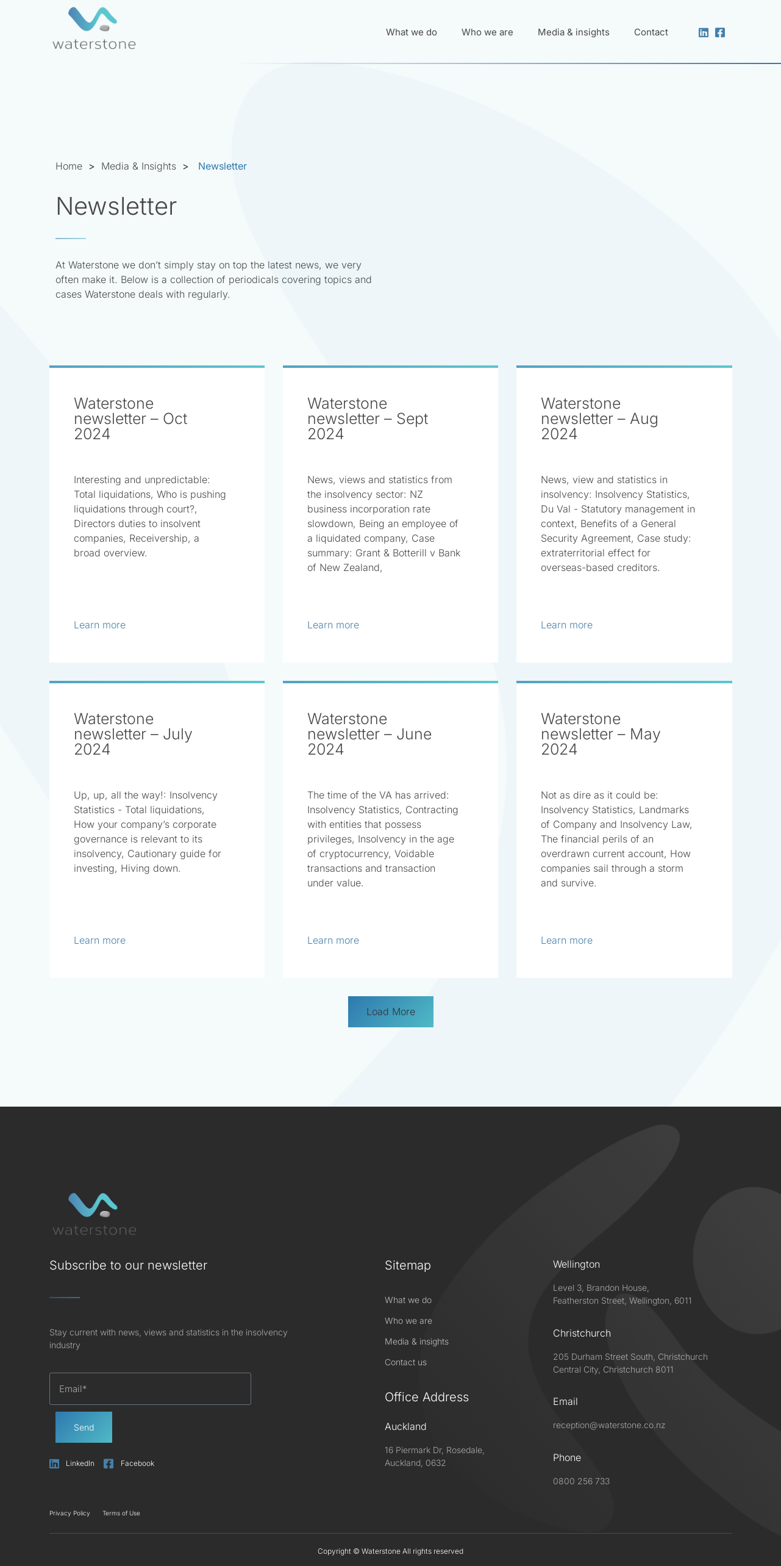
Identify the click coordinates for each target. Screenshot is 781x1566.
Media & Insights (138, 166)
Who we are (487, 32)
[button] (390, 1011)
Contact (651, 32)
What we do (411, 32)
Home (68, 166)
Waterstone (381, 1551)
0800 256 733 (581, 1480)
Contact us (406, 1362)
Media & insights (574, 32)
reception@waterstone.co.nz (609, 1425)
